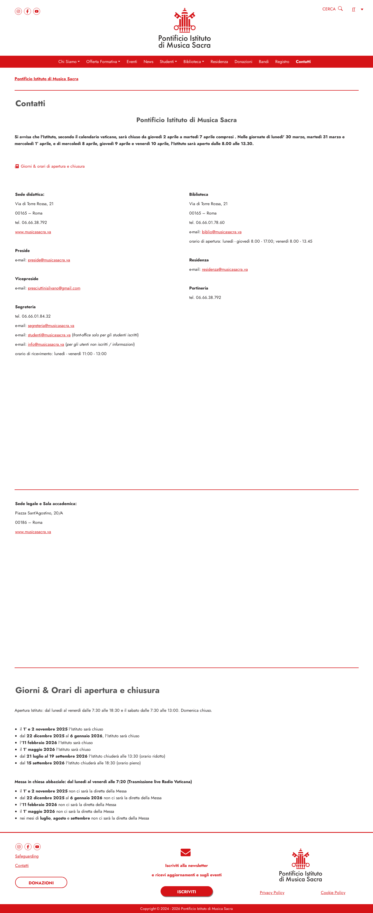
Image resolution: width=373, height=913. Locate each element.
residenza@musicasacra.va (225, 269)
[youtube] (36, 11)
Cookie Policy (333, 893)
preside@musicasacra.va (49, 260)
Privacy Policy (272, 893)
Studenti (167, 62)
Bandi (264, 62)
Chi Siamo (67, 62)
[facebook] (28, 11)
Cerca (329, 9)
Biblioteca (192, 62)
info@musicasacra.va (46, 344)
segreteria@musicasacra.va (51, 326)
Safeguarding (27, 856)
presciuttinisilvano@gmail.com (54, 288)
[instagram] (19, 11)
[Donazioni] (41, 882)
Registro (282, 62)
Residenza (219, 62)
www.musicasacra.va (33, 232)
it (353, 9)
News (148, 62)
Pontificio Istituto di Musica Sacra (46, 79)
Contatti (303, 62)
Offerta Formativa (101, 62)
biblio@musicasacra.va (222, 232)
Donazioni (243, 62)
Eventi (132, 62)
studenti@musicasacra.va (49, 335)
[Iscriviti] (187, 891)
